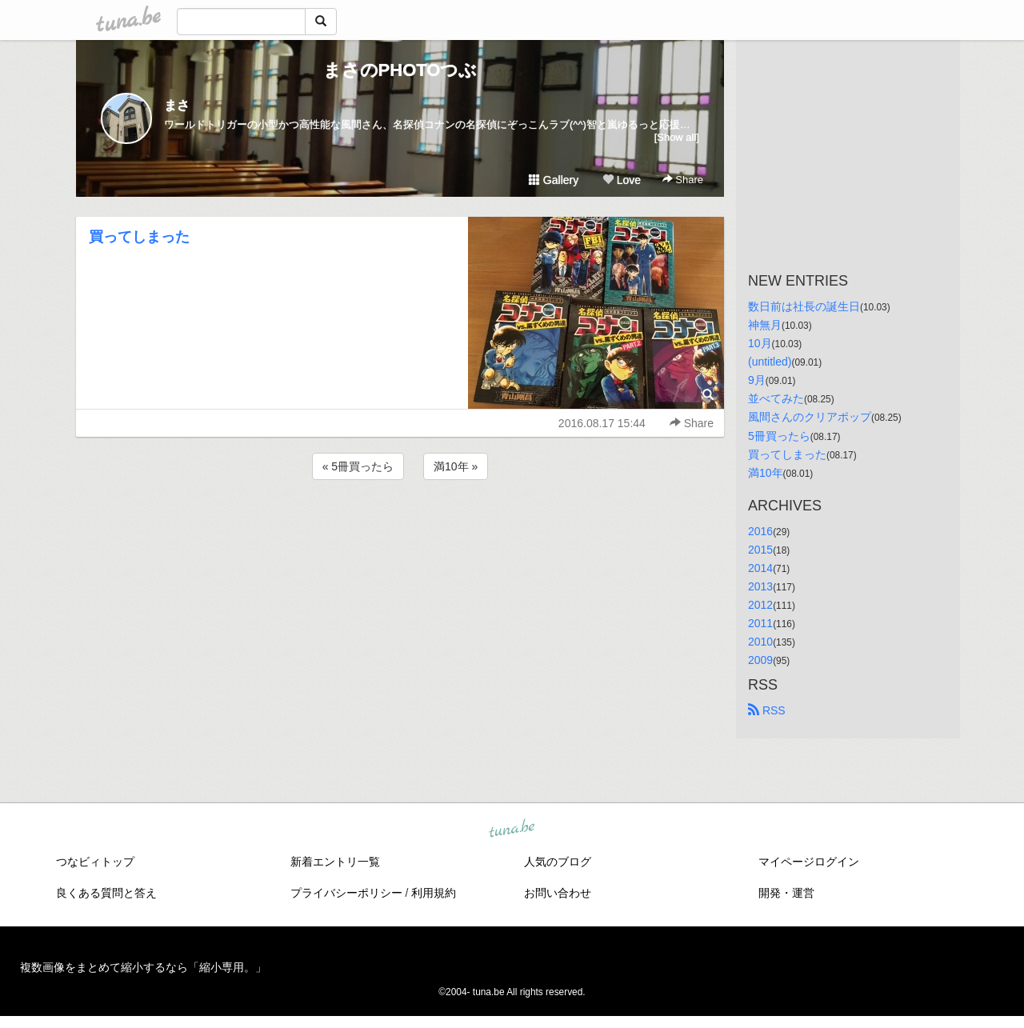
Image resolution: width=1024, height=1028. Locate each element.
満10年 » (456, 466)
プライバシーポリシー (346, 892)
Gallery (553, 180)
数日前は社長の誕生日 (804, 306)
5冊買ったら (779, 436)
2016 (760, 531)
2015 (760, 549)
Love (621, 180)
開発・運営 (786, 892)
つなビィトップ (95, 861)
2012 (760, 604)
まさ (177, 105)
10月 (760, 343)
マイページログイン (808, 861)
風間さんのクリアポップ (809, 416)
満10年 (765, 472)
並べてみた (776, 398)
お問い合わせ (557, 892)
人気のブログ (557, 861)
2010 (760, 641)
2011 (760, 623)
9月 (757, 380)
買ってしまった (139, 237)
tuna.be (511, 829)
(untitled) (769, 361)
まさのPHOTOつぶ (400, 70)
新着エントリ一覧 (335, 861)
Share (682, 180)
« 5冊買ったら (358, 466)
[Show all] (676, 137)
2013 (760, 586)
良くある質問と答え (106, 892)
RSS (767, 710)
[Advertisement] (400, 526)
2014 (760, 568)
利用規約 (433, 892)
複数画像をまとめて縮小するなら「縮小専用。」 (143, 967)
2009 (760, 660)
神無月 (765, 324)
